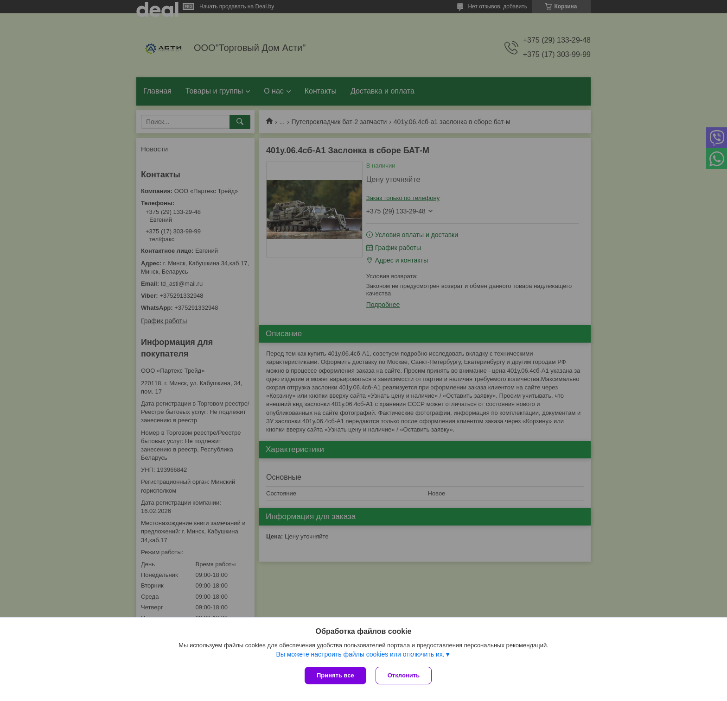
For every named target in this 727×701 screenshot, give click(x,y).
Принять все (335, 675)
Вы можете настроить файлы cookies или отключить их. (360, 654)
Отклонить (404, 675)
